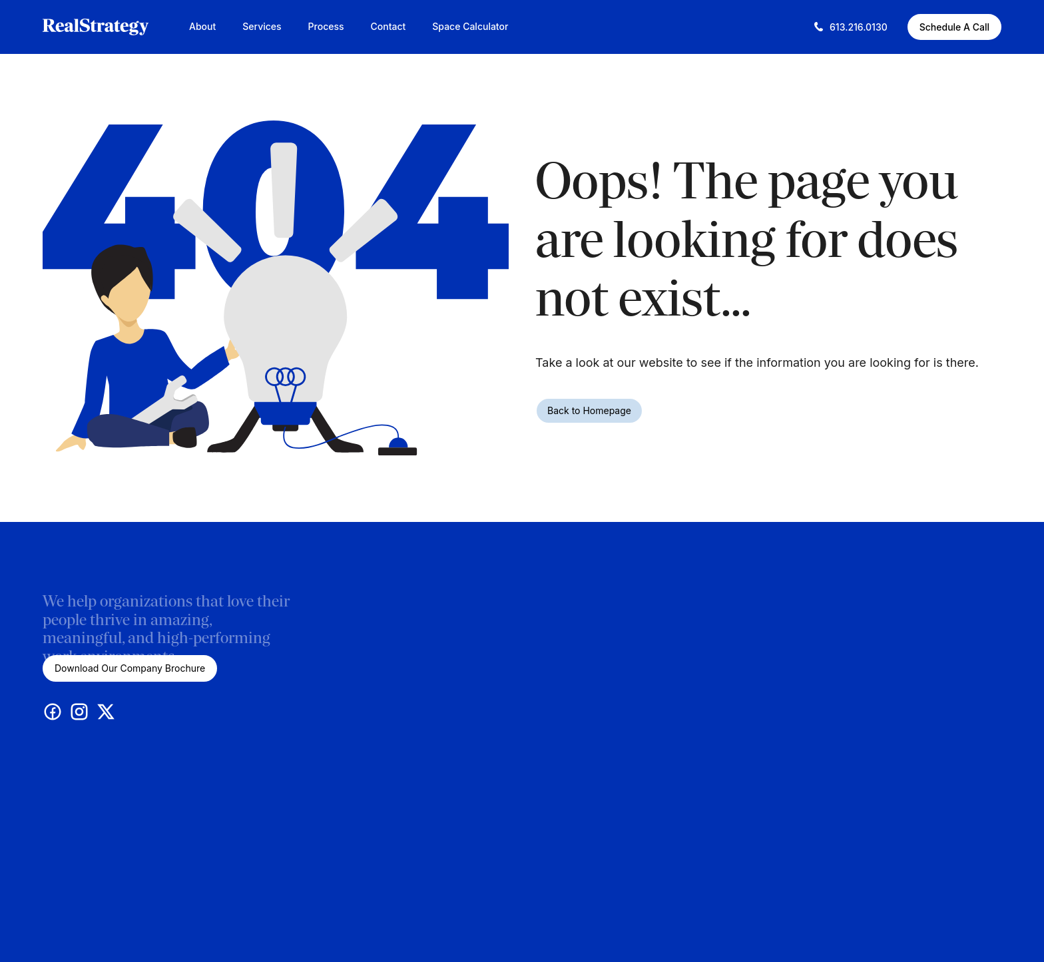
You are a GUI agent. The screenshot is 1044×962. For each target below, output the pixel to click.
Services (261, 26)
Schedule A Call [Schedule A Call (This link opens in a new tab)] (954, 27)
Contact (388, 26)
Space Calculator (470, 26)
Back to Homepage (589, 410)
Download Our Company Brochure (130, 668)
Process (326, 26)
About (202, 26)
